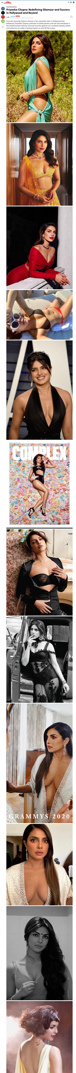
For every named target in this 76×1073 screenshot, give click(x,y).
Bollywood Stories (11, 6)
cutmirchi (13, 16)
